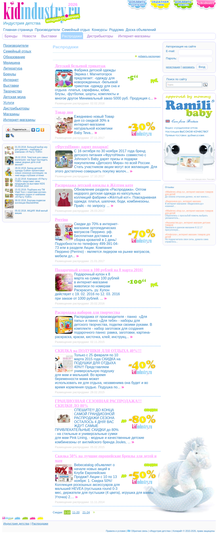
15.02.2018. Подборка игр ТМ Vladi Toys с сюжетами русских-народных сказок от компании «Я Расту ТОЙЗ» (31, 193)
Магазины (11, 114)
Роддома (116, 30)
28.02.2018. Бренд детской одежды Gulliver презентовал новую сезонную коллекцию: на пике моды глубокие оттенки (31, 172)
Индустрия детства (16, 523)
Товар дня (64, 112)
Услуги (8, 103)
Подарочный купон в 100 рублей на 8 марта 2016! (99, 270)
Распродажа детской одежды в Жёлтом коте (94, 185)
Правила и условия (115, 531)
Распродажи (72, 36)
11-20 (76, 512)
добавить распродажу (149, 56)
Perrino (61, 219)
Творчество (12, 91)
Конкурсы (99, 30)
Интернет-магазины (134, 36)
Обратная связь (139, 531)
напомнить (188, 67)
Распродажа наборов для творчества (87, 312)
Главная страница (18, 30)
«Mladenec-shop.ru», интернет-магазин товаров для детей (189, 193)
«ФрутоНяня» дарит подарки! (82, 147)
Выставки (49, 36)
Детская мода (14, 97)
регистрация (173, 67)
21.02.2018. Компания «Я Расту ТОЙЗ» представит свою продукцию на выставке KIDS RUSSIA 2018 (31, 182)
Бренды (11, 36)
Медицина (11, 63)
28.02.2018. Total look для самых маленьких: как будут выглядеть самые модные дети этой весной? (31, 161)
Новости (29, 36)
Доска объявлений (141, 30)
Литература (12, 68)
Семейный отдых (76, 30)
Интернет (11, 80)
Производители (47, 30)
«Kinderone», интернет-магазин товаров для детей (187, 235)
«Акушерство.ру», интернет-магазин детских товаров (187, 223)
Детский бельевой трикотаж (80, 66)
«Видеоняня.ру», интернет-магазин (183, 201)
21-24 (86, 512)
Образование (14, 57)
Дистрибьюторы (100, 36)
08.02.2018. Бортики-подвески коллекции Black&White (30, 201)
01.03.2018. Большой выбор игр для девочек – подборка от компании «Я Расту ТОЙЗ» (31, 149)
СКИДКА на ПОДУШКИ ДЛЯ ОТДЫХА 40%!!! (98, 351)
